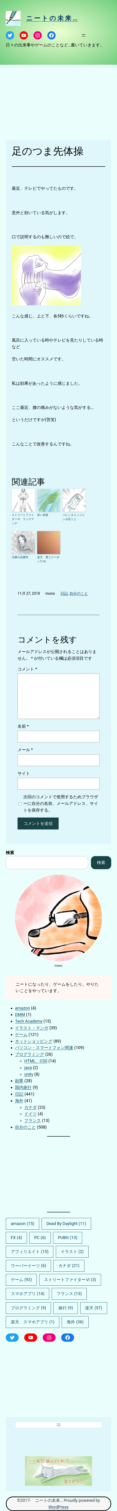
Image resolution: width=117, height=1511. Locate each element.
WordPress (58, 1507)
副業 (19, 1080)
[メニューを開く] (83, 35)
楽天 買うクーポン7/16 (48, 559)
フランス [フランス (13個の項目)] (69, 1293)
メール (25, 749)
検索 (10, 852)
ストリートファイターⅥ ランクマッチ (23, 519)
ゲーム (21, 1034)
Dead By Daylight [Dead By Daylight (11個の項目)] (66, 1223)
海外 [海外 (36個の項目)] (75, 1322)
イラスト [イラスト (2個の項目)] (72, 1251)
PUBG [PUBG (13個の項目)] (67, 1237)
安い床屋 (42, 515)
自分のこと (78, 593)
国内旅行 (23, 1087)
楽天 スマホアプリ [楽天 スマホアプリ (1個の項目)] (33, 1322)
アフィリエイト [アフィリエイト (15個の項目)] (30, 1251)
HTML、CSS (35, 1060)
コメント (27, 669)
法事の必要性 (20, 557)
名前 (23, 726)
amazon (22, 1008)
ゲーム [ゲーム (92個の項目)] (21, 1279)
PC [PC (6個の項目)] (40, 1237)
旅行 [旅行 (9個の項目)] (65, 1308)
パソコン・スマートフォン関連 (44, 1047)
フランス (32, 1120)
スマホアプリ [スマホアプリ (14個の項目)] (28, 1293)
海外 (19, 1100)
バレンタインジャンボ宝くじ (74, 517)
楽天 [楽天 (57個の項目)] (93, 1308)
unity (28, 1074)
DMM (20, 1014)
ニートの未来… (52, 18)
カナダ (30, 1107)
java (28, 1067)
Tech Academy (28, 1021)
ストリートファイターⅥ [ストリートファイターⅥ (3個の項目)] (70, 1279)
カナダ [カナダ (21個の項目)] (69, 1265)
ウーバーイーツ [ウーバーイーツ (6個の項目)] (28, 1265)
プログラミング (29, 1054)
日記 (64, 593)
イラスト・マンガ (31, 1027)
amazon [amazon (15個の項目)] (22, 1223)
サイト (24, 773)
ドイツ (30, 1113)
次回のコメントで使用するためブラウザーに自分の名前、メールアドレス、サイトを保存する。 (60, 803)
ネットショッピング (33, 1041)
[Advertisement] (58, 102)
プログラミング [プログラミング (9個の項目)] (28, 1308)
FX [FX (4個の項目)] (16, 1237)
